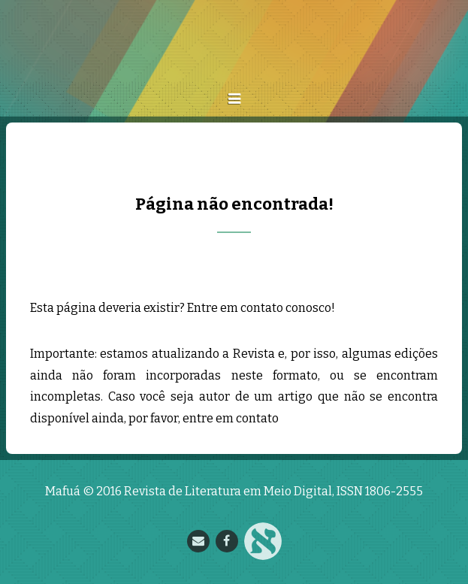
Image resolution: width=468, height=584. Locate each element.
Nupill (263, 541)
